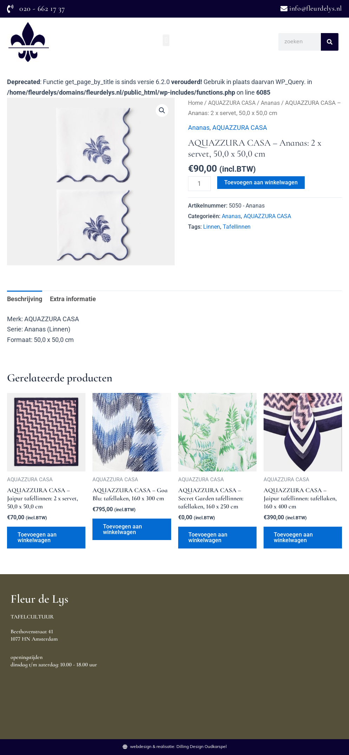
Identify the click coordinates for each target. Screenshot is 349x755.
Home (196, 103)
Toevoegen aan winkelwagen (261, 182)
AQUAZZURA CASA (234, 103)
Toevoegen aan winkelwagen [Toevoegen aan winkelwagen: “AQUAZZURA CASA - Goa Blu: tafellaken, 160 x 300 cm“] (122, 530)
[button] (166, 40)
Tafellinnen (237, 226)
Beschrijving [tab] (24, 299)
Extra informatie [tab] (73, 299)
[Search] (329, 42)
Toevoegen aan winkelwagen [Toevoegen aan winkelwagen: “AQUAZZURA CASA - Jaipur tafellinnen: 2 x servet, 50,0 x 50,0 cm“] (37, 538)
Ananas (275, 103)
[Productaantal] (199, 183)
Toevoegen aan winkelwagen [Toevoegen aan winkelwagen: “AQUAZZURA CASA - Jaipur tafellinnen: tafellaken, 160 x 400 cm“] (293, 538)
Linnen (211, 226)
